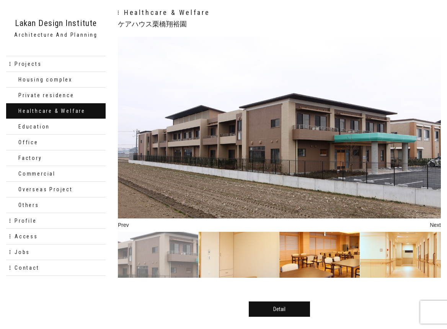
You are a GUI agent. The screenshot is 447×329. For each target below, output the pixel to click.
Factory (30, 158)
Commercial (36, 174)
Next (435, 225)
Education (34, 127)
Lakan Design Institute (56, 23)
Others (28, 205)
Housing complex (45, 80)
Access (26, 236)
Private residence (46, 95)
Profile (26, 221)
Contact (27, 268)
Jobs (22, 252)
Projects (28, 64)
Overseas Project (45, 189)
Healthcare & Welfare (51, 111)
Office (28, 142)
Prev (123, 225)
